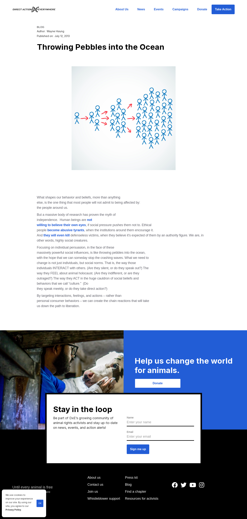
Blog (128, 484)
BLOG (40, 27)
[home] (36, 9)
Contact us (95, 484)
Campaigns (180, 9)
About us (94, 477)
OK (40, 503)
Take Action (223, 9)
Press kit (131, 477)
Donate (202, 9)
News (141, 9)
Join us (92, 491)
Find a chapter (135, 491)
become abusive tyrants (65, 230)
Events (158, 9)
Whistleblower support (103, 498)
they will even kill (57, 235)
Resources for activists (141, 498)
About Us (121, 9)
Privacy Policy (13, 510)
